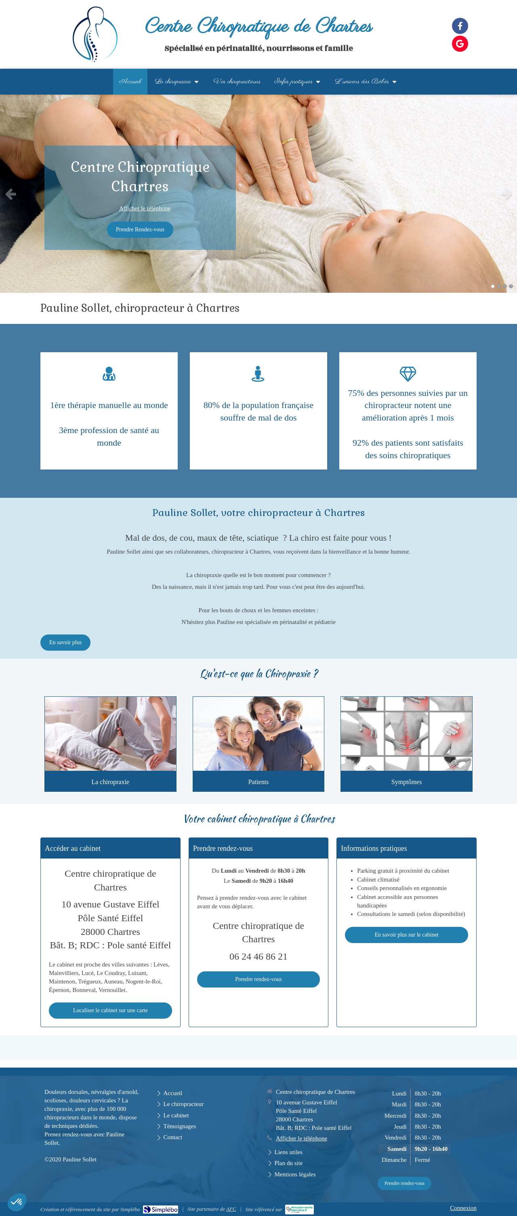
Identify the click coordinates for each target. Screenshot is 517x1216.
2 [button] (499, 286)
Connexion (463, 1208)
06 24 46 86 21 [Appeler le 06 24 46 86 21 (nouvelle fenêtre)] (258, 956)
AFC (231, 1209)
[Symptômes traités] (406, 734)
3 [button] (505, 286)
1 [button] (493, 286)
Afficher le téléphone (144, 208)
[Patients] (258, 734)
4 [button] (511, 286)
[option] (258, 194)
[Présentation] (110, 734)
